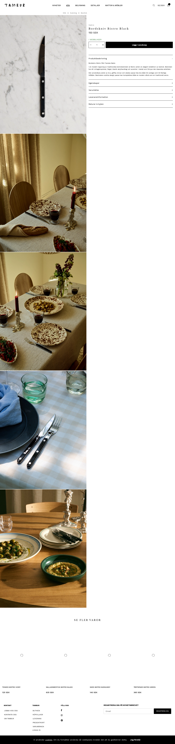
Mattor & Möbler (113, 5)
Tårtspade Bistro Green (145, 687)
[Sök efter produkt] (153, 5)
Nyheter (56, 5)
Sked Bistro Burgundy (100, 687)
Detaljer (95, 5)
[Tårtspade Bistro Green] (153, 655)
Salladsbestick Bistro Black (59, 687)
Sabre (91, 25)
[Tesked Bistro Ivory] (22, 655)
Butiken (36, 711)
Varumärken (38, 727)
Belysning (80, 5)
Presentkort (39, 723)
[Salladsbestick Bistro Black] (66, 655)
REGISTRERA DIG (162, 711)
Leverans (37, 719)
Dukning (73, 13)
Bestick (84, 13)
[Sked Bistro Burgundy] (109, 655)
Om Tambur (9, 719)
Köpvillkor (38, 715)
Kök (68, 5)
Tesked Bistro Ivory (11, 687)
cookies (48, 740)
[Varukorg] (168, 5)
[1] (43, 74)
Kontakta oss (10, 715)
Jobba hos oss (11, 711)
